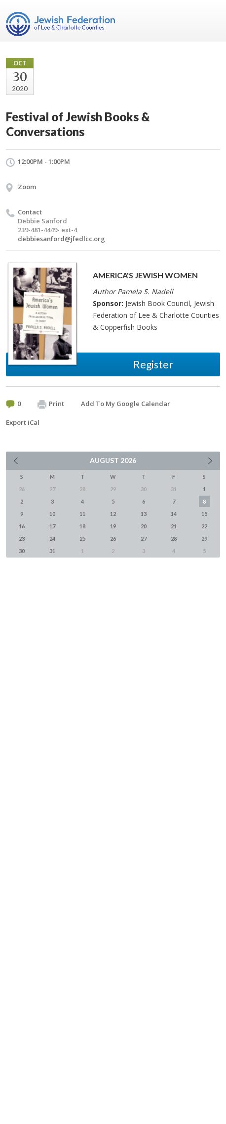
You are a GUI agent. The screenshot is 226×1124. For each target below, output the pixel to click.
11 (82, 514)
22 (204, 526)
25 (82, 538)
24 (52, 538)
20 (144, 526)
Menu (208, 21)
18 (82, 526)
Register (153, 364)
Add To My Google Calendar (125, 403)
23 (22, 538)
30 (22, 551)
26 (113, 538)
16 (22, 526)
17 (52, 526)
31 (52, 551)
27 (144, 538)
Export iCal (22, 422)
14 (174, 514)
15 (204, 514)
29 (204, 538)
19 (113, 526)
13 (144, 514)
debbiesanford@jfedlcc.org (61, 238)
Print (51, 404)
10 (52, 514)
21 (174, 526)
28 (174, 538)
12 (113, 514)
